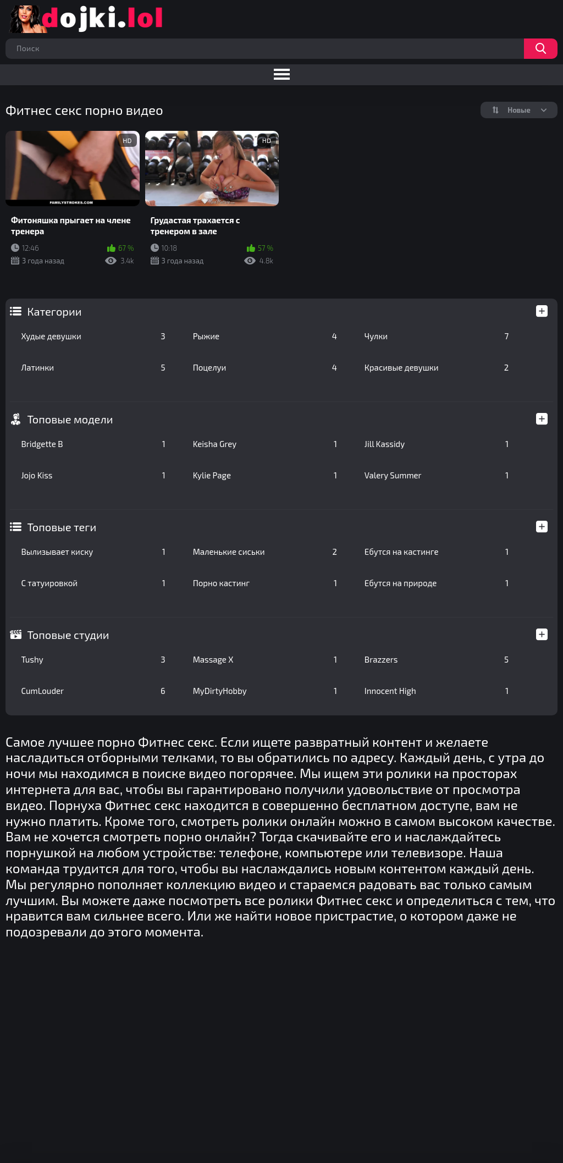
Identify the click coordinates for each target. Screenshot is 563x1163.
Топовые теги (61, 526)
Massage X (265, 659)
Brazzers (437, 659)
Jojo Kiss (93, 475)
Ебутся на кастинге (437, 551)
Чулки (437, 336)
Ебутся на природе (437, 583)
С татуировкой (93, 583)
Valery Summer (437, 475)
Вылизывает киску (93, 551)
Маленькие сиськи (265, 551)
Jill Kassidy (437, 444)
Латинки (93, 367)
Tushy (93, 659)
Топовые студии (68, 634)
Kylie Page (265, 475)
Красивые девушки (437, 367)
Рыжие (265, 336)
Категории (54, 311)
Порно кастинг (265, 583)
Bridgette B (93, 444)
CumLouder (93, 691)
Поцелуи (265, 367)
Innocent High (437, 691)
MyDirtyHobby (265, 691)
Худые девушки (93, 336)
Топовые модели (70, 419)
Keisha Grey (265, 444)
